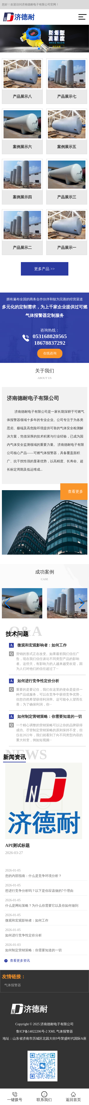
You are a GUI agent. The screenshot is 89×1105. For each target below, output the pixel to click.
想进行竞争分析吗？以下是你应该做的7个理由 (39, 890)
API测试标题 (17, 845)
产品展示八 (22, 96)
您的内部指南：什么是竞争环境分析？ (33, 876)
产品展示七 (66, 96)
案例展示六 (22, 147)
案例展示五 (66, 147)
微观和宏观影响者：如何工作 (26, 920)
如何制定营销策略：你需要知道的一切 (33, 950)
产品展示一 (66, 248)
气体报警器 (12, 985)
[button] (39, 49)
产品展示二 (22, 248)
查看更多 (75, 491)
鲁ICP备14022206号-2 (31, 1031)
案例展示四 (22, 197)
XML (52, 1031)
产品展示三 (66, 197)
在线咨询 (49, 353)
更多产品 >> (44, 269)
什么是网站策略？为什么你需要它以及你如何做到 (41, 905)
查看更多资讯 (17, 960)
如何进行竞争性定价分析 (23, 935)
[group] (22, 603)
